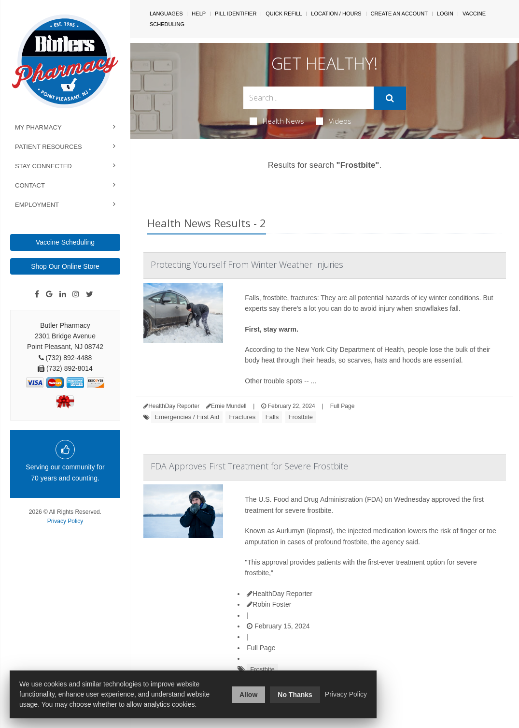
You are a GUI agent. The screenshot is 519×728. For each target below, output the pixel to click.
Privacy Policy (65, 521)
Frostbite (301, 417)
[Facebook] (37, 294)
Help (199, 13)
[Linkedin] (62, 294)
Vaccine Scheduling (65, 242)
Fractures (242, 417)
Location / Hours (336, 13)
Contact (30, 185)
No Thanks (295, 695)
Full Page (342, 406)
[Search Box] (308, 98)
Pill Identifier (235, 13)
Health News (277, 121)
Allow (248, 695)
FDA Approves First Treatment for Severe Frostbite (249, 466)
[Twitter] (89, 294)
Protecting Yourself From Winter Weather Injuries (247, 264)
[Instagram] (75, 294)
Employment (37, 204)
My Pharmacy (38, 127)
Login (445, 13)
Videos (333, 121)
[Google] (49, 294)
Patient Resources (48, 146)
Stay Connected (43, 166)
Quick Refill (284, 13)
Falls (272, 417)
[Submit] (390, 98)
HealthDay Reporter (279, 593)
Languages (166, 13)
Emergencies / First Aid (186, 417)
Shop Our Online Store (65, 266)
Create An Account (399, 13)
